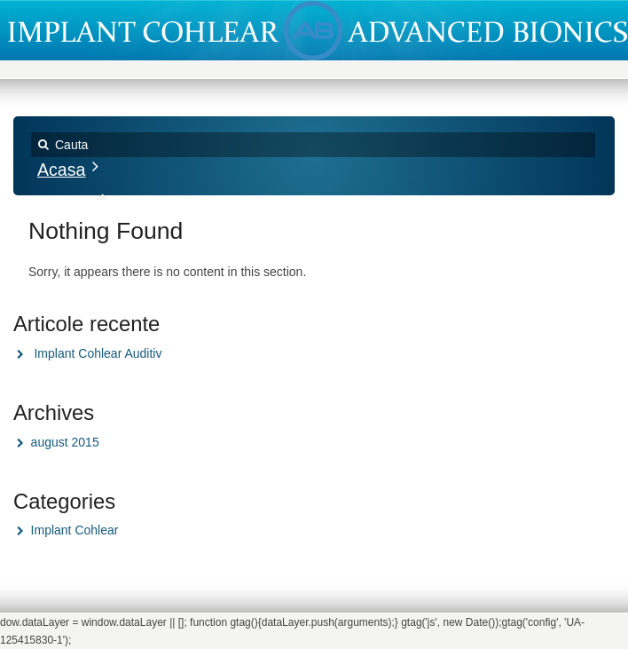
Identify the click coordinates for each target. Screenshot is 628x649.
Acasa (61, 169)
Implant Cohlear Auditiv (97, 353)
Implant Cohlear (75, 530)
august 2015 (65, 442)
